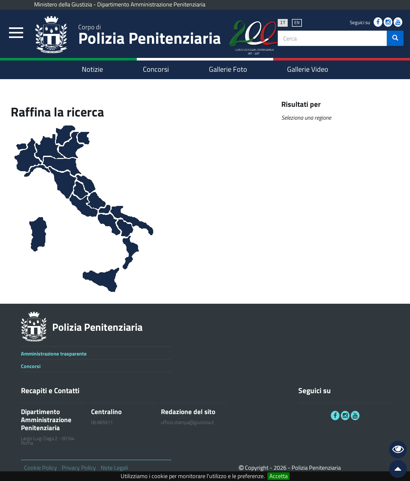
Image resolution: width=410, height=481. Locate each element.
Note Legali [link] (114, 467)
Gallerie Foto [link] (228, 69)
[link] (16, 33)
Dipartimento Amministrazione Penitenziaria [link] (151, 4)
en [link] (297, 22)
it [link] (282, 22)
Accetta (278, 476)
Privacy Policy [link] (79, 467)
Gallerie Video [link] (307, 69)
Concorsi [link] (156, 69)
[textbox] (332, 38)
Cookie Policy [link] (40, 467)
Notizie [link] (92, 69)
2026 (280, 467)
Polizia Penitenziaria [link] (149, 36)
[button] (395, 38)
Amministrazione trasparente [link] (54, 353)
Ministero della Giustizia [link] (63, 4)
